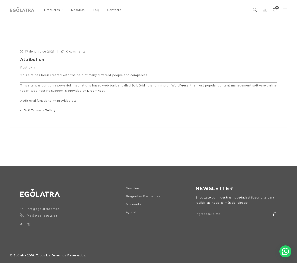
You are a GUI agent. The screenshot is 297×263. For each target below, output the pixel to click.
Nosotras (133, 188)
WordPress (180, 85)
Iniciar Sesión (265, 10)
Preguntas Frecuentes (143, 196)
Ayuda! (131, 212)
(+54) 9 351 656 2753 (42, 215)
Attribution (32, 59)
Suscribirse (272, 214)
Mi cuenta (133, 204)
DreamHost (96, 90)
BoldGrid (138, 85)
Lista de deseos (276, 7)
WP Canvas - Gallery (40, 110)
